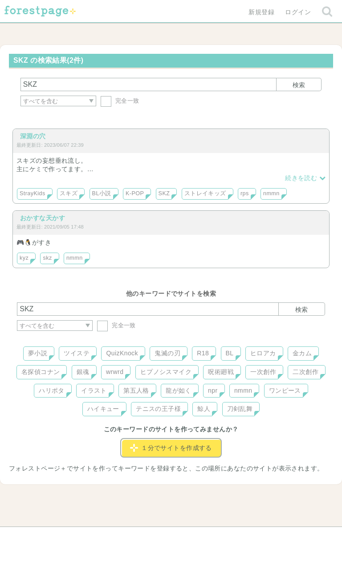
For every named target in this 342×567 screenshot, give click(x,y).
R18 (203, 353)
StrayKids (32, 193)
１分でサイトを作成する (171, 448)
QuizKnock (122, 353)
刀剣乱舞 (240, 408)
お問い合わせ (106, 536)
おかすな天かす (42, 217)
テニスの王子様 (158, 408)
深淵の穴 (33, 136)
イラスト (94, 390)
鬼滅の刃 (167, 353)
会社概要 (205, 536)
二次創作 (305, 371)
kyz (24, 258)
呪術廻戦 (221, 371)
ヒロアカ (263, 353)
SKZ (164, 193)
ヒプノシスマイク (165, 371)
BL (230, 353)
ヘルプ (57, 536)
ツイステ (77, 353)
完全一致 (120, 100)
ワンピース (285, 390)
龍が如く (178, 390)
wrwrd (114, 371)
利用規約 (158, 536)
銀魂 (83, 371)
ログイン (298, 12)
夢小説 (37, 353)
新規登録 (261, 12)
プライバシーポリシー (267, 536)
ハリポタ (52, 390)
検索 (299, 84)
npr (213, 390)
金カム (302, 353)
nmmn (271, 193)
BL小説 (101, 193)
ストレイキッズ (205, 193)
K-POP (135, 193)
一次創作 (263, 371)
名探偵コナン (40, 371)
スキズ (68, 193)
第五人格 (136, 390)
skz (47, 258)
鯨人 (203, 408)
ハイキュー (103, 408)
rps (244, 193)
